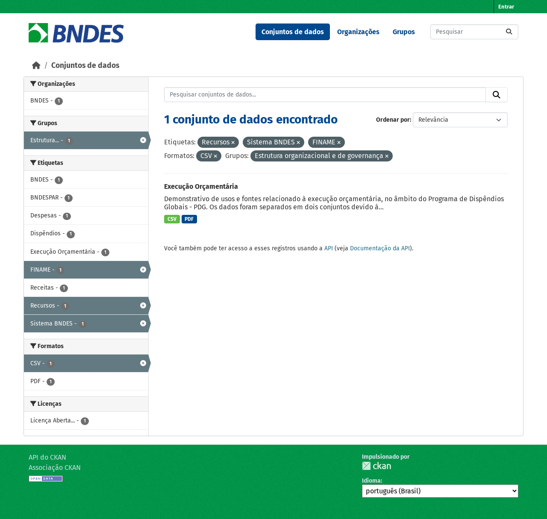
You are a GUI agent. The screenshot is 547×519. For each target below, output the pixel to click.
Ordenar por (393, 119)
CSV (172, 219)
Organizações (358, 32)
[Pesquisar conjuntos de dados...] (474, 31)
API (328, 248)
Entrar (506, 6)
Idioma (371, 480)
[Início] (36, 65)
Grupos (404, 32)
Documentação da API (380, 248)
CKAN (376, 465)
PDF (189, 219)
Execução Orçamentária (201, 186)
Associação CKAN (55, 467)
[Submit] (509, 31)
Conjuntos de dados (293, 32)
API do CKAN (47, 457)
